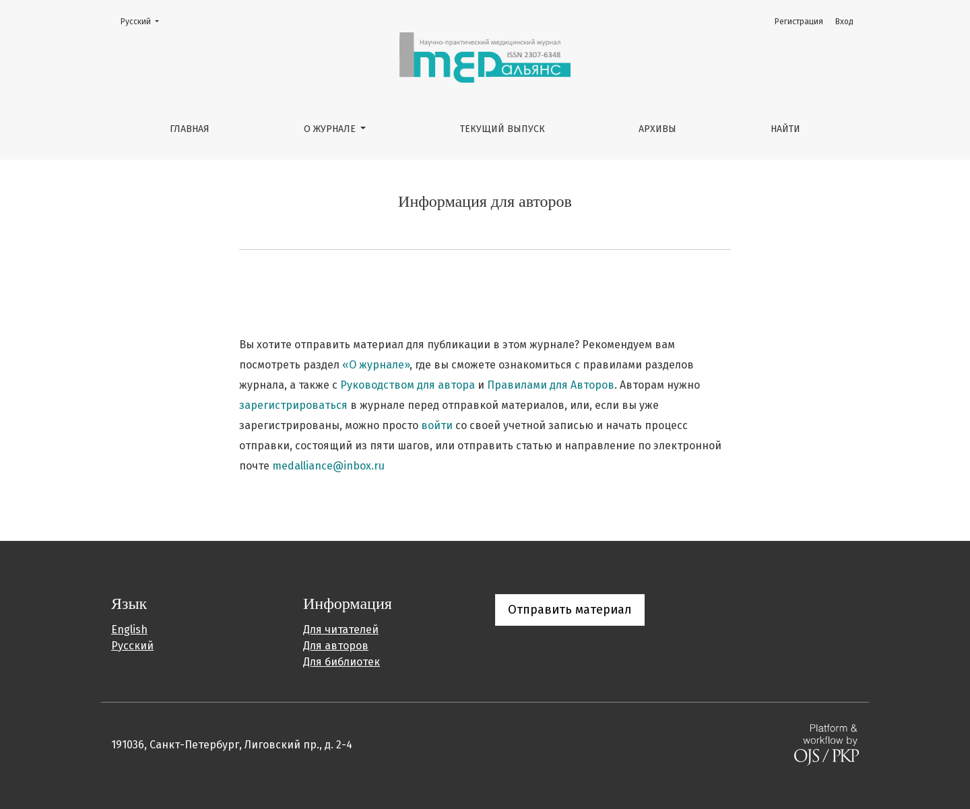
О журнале (331, 129)
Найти (785, 129)
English (129, 629)
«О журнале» (376, 364)
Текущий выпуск (502, 129)
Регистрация (799, 21)
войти (437, 425)
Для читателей (341, 629)
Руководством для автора (407, 385)
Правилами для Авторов (550, 385)
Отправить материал (570, 609)
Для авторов (335, 645)
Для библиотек (341, 661)
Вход (844, 21)
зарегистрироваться (293, 405)
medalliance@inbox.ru (328, 465)
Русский (144, 20)
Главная (189, 129)
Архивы (657, 129)
